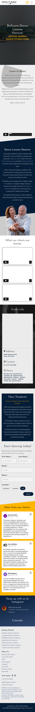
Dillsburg (4, 689)
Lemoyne (15, 488)
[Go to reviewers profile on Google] (5, 516)
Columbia (9, 687)
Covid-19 (5, 667)
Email (4, 466)
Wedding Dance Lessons (11, 638)
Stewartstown (6, 696)
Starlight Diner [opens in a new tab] (26, 161)
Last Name (23, 457)
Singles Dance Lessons (10, 633)
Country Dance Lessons (11, 647)
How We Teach (7, 657)
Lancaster (6, 488)
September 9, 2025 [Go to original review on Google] (13, 575)
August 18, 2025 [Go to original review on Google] (12, 546)
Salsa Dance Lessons (9, 640)
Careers (4, 664)
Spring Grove (19, 695)
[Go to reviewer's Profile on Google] (5, 545)
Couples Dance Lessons (11, 635)
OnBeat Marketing (27, 708)
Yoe (3, 698)
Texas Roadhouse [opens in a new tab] (8, 161)
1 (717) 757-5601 (10, 365)
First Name (6, 457)
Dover (9, 689)
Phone (4, 475)
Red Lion (4, 695)
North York (9, 693)
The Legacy (6, 662)
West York (13, 696)
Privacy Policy (7, 669)
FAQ (3, 659)
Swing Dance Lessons (10, 643)
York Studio (6, 676)
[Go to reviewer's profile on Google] (5, 574)
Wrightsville (20, 696)
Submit (28, 494)
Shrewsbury (11, 695)
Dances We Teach (8, 654)
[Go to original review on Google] (30, 515)
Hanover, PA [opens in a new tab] (14, 159)
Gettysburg (15, 689)
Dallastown (16, 687)
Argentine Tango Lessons (11, 645)
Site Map (5, 671)
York (22, 488)
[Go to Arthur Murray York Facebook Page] (12, 675)
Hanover (7, 691)
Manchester (14, 691)
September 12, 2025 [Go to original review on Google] (13, 516)
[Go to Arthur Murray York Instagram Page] (15, 675)
